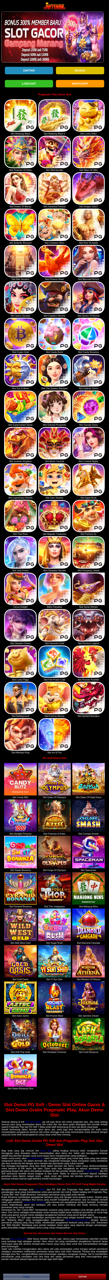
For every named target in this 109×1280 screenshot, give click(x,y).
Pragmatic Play (91, 1171)
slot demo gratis (33, 1122)
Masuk (80, 70)
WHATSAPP (80, 83)
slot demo (40, 1189)
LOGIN (26, 1277)
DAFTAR (83, 1277)
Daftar (29, 70)
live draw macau (35, 1158)
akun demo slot (18, 1239)
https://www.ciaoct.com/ (77, 1220)
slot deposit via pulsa (34, 1202)
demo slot (45, 1151)
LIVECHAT (29, 83)
